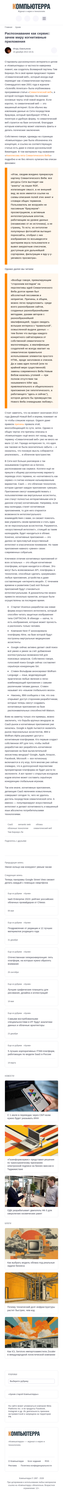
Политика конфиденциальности (36, 1465)
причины (19, 424)
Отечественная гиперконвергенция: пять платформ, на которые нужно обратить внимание (30, 960)
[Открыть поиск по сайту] (36, 19)
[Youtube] (16, 1451)
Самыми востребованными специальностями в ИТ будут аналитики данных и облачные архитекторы (30, 1022)
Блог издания (34, 1461)
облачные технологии (18, 828)
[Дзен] (28, 1451)
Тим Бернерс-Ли (15, 832)
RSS (47, 1461)
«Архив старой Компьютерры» (23, 1394)
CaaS (10, 824)
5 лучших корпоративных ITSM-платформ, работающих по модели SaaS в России (31, 1053)
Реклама (12, 1465)
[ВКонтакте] (10, 1451)
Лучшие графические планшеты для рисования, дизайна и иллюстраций (28, 991)
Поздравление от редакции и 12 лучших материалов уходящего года (30, 930)
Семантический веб (40, 92)
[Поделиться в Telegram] (12, 846)
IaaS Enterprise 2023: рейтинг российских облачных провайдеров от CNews (30, 901)
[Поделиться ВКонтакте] (7, 846)
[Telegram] (22, 1451)
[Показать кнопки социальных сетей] (19, 19)
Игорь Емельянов (22, 49)
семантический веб (42, 828)
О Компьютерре (16, 1461)
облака (39, 824)
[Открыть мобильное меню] (44, 19)
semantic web (24, 824)
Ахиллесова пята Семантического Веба (28, 155)
